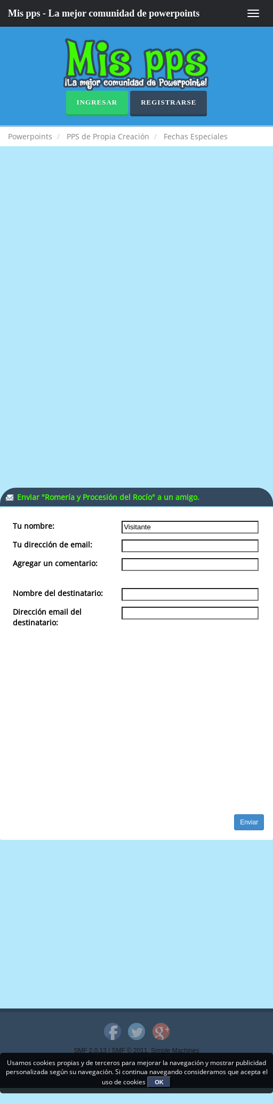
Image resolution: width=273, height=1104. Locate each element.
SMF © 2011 (130, 1050)
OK (159, 1082)
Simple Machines (175, 1050)
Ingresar (97, 102)
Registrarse (168, 102)
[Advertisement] (136, 242)
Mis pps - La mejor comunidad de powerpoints (103, 13)
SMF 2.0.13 (90, 1050)
